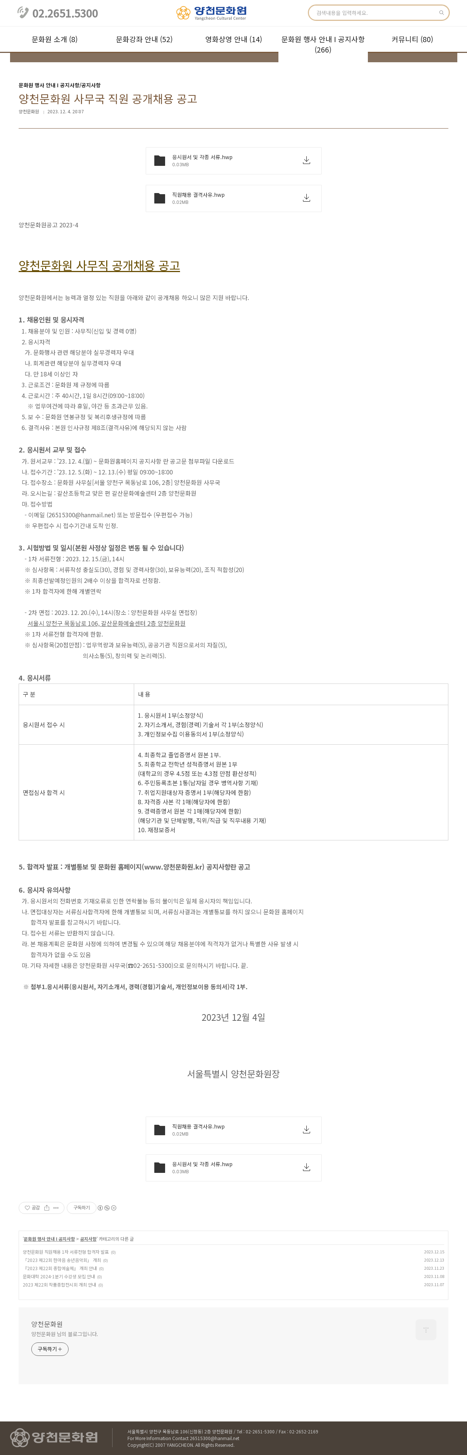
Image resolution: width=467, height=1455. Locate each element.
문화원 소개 (55, 39)
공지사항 (88, 1238)
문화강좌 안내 (144, 39)
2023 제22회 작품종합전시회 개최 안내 (59, 1284)
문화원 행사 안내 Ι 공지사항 (323, 44)
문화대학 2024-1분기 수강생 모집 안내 (59, 1276)
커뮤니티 (412, 39)
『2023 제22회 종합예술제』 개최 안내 (60, 1268)
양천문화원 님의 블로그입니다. (64, 1334)
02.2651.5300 (65, 13)
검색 (442, 13)
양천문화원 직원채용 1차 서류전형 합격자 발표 (66, 1252)
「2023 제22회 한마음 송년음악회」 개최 (62, 1260)
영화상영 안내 (233, 39)
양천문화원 (47, 1323)
